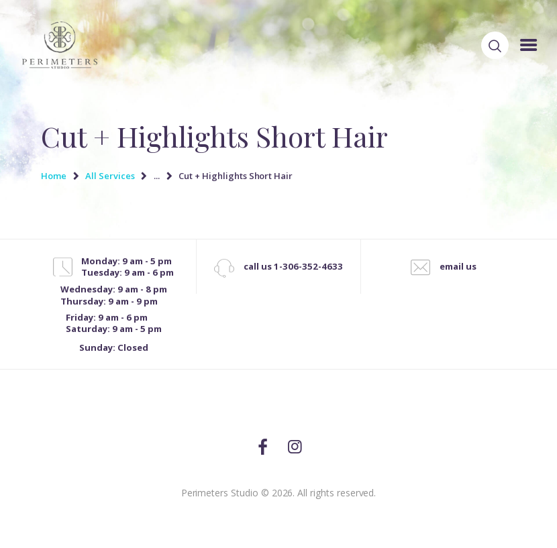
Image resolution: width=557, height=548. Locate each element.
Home (53, 176)
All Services (109, 176)
